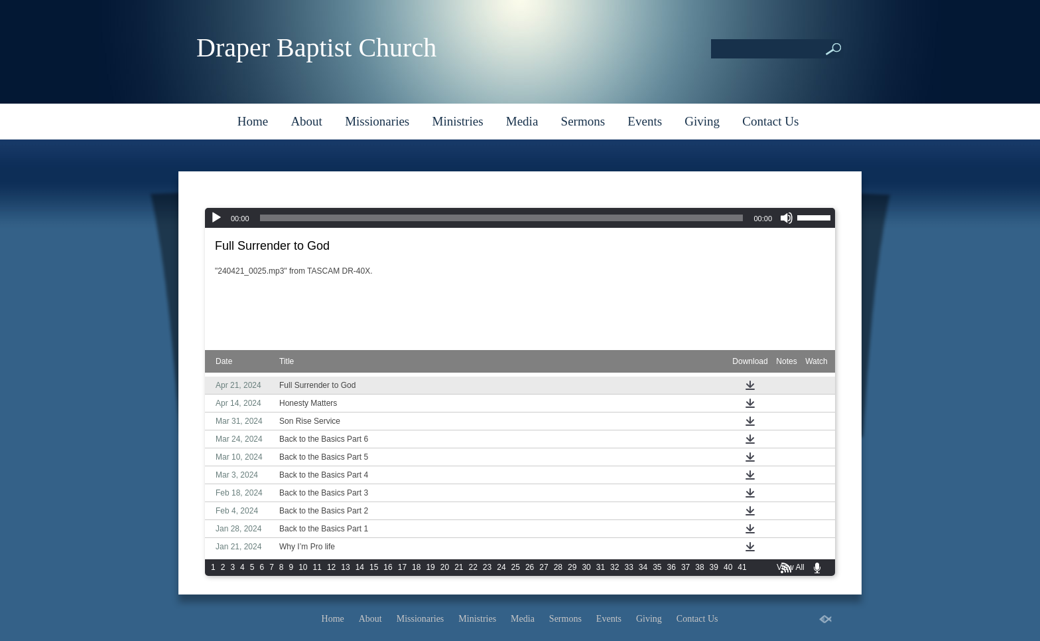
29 (572, 567)
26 (529, 567)
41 (742, 567)
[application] (520, 218)
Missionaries (377, 121)
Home (252, 121)
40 (728, 567)
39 (714, 567)
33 (628, 567)
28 (558, 567)
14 (360, 567)
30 (586, 567)
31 (600, 567)
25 (515, 567)
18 (416, 567)
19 (430, 567)
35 (657, 567)
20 (444, 567)
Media (522, 121)
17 (402, 567)
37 (685, 567)
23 (487, 567)
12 (331, 567)
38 (699, 567)
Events (644, 121)
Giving (702, 121)
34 (643, 567)
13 (345, 567)
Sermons (583, 121)
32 (614, 567)
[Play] (216, 218)
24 (501, 567)
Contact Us (770, 121)
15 (373, 567)
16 (387, 567)
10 (302, 567)
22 (473, 567)
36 (671, 567)
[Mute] (786, 218)
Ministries (457, 121)
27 (543, 567)
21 (458, 567)
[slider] (502, 218)
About (306, 121)
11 (317, 567)
